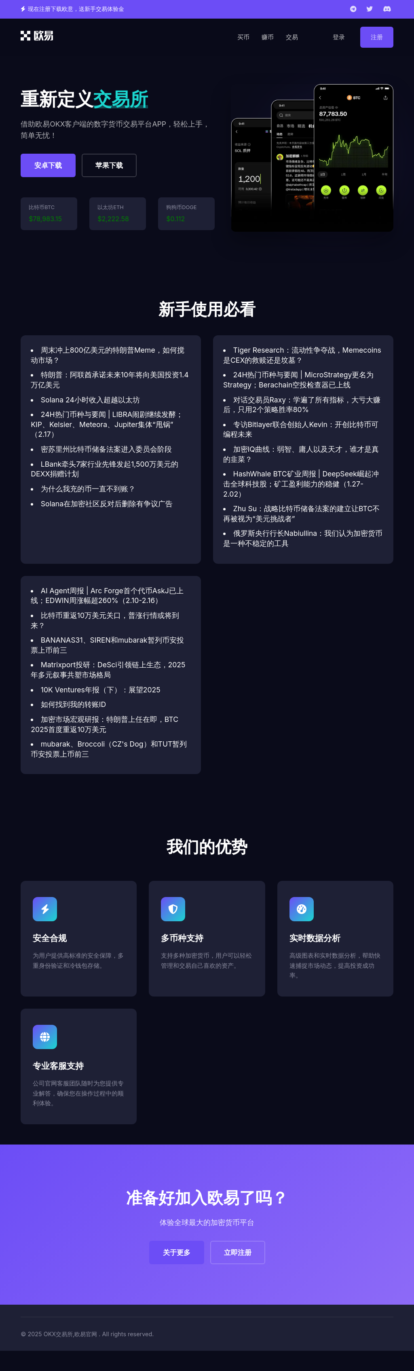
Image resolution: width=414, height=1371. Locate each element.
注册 (377, 37)
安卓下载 (48, 165)
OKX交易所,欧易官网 (70, 1334)
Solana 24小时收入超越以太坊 (90, 400)
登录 (339, 37)
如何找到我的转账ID (73, 704)
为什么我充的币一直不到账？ (88, 489)
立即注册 (237, 1252)
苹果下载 (109, 165)
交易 (292, 37)
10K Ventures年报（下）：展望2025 (101, 690)
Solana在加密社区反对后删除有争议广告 (107, 503)
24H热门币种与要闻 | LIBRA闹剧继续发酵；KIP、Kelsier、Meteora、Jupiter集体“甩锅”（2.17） (107, 424)
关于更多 (176, 1252)
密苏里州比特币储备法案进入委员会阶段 (106, 449)
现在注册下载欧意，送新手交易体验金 (76, 9)
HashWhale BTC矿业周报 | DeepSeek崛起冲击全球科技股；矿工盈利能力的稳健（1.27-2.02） (301, 484)
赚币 (268, 37)
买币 (243, 37)
